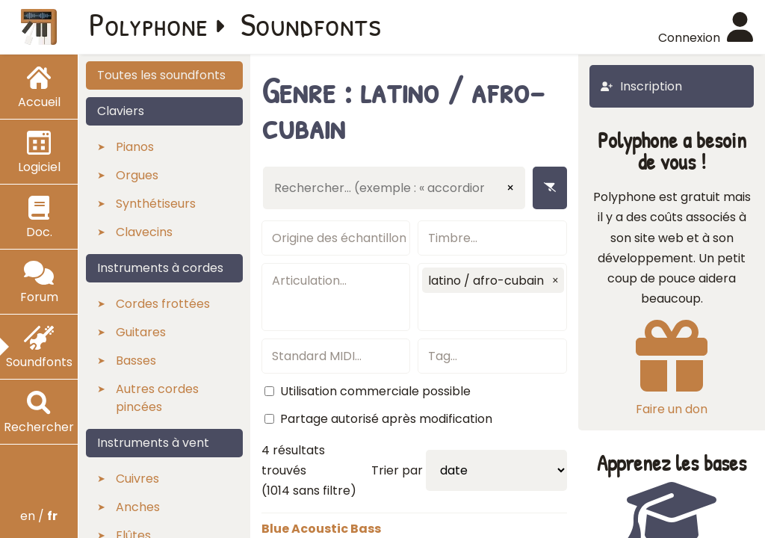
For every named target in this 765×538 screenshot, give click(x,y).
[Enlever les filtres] (550, 188)
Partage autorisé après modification (386, 418)
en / (39, 516)
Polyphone (148, 23)
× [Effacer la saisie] (510, 188)
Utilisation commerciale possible (375, 391)
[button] (555, 280)
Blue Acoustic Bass (321, 528)
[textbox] (336, 238)
